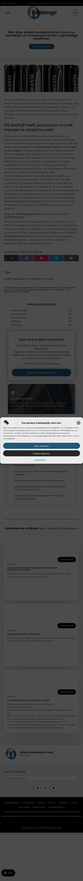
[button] (78, 422)
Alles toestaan (41, 446)
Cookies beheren (41, 453)
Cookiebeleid (40, 460)
